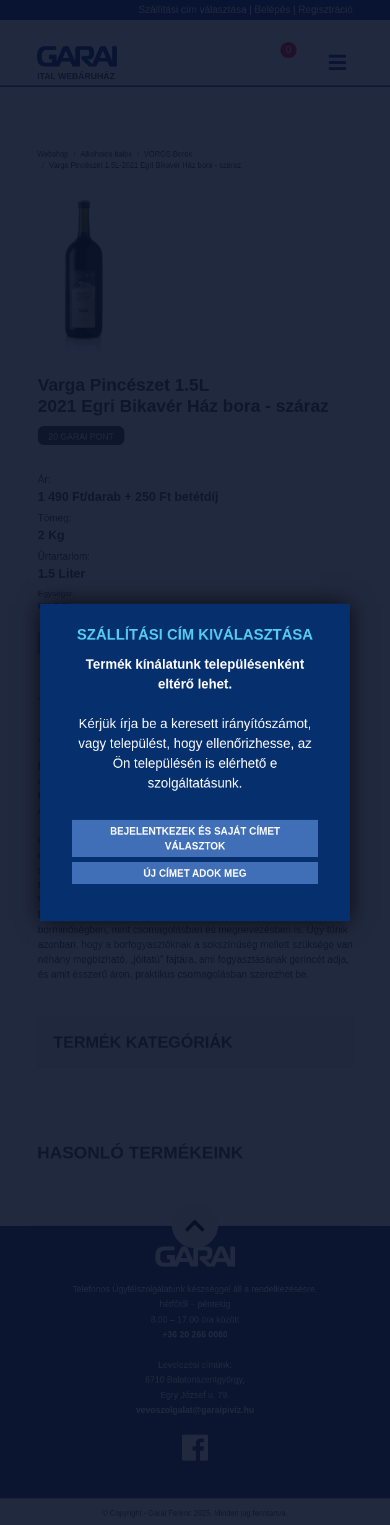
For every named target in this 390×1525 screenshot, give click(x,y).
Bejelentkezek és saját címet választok (195, 838)
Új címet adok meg (195, 873)
